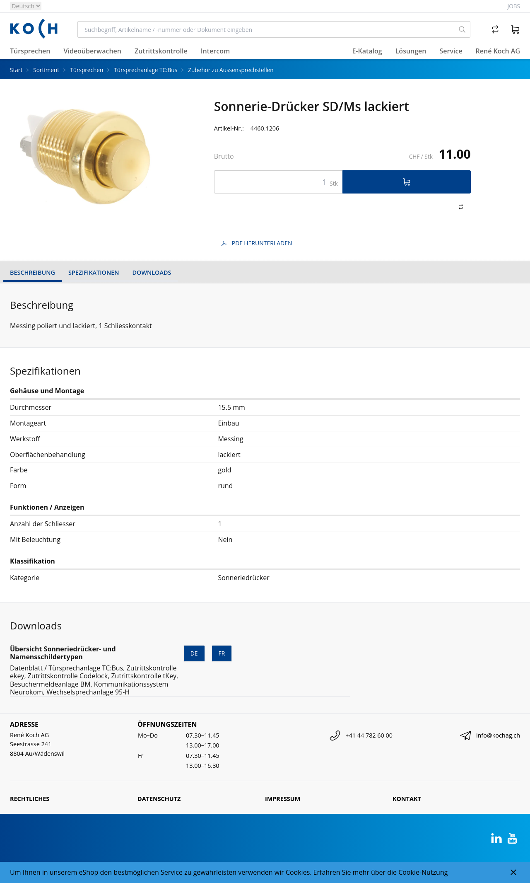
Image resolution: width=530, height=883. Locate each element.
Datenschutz (159, 799)
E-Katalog (367, 51)
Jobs (514, 6)
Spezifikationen (93, 272)
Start (16, 70)
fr (222, 653)
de (194, 653)
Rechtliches (29, 799)
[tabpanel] (86, 156)
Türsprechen (86, 70)
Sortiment (46, 70)
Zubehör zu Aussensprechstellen (230, 70)
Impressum (282, 799)
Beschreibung (32, 272)
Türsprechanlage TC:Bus (145, 70)
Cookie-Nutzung (423, 872)
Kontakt (407, 799)
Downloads (151, 272)
